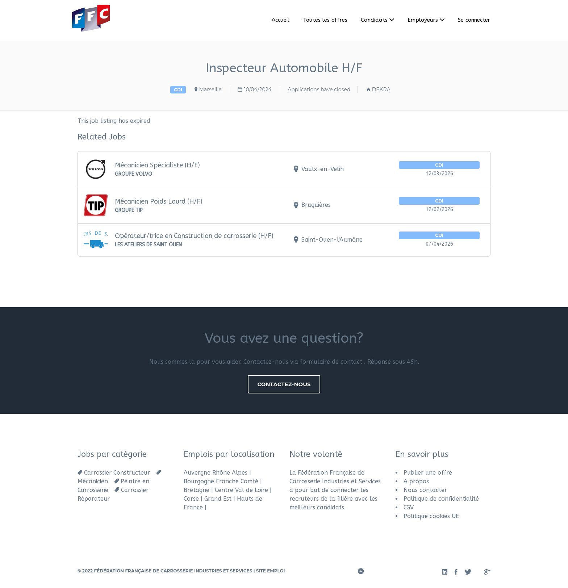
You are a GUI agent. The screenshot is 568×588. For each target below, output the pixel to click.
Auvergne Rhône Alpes (215, 472)
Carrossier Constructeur (117, 472)
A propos (416, 481)
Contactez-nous (283, 384)
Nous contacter (425, 490)
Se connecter (474, 20)
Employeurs (423, 20)
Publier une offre (428, 472)
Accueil (280, 20)
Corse (191, 498)
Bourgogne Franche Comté (221, 481)
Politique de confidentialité (441, 498)
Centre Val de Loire (241, 490)
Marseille (210, 89)
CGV (409, 507)
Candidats (374, 20)
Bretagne (196, 490)
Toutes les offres (325, 20)
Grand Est (217, 498)
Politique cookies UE (431, 516)
